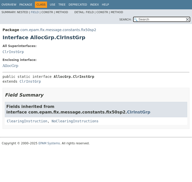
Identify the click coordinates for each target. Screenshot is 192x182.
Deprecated (78, 4)
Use (52, 4)
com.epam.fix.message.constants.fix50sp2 (58, 30)
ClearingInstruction (27, 121)
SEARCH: (125, 19)
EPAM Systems (49, 143)
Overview (9, 4)
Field (35, 12)
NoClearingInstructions (75, 121)
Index (94, 4)
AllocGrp (10, 66)
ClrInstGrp (13, 52)
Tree (62, 4)
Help (105, 4)
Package (25, 4)
